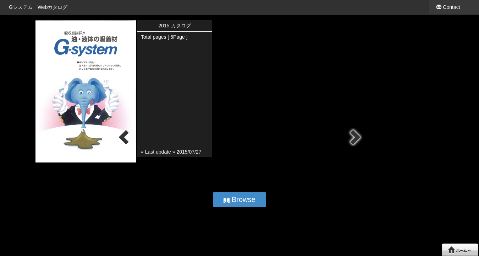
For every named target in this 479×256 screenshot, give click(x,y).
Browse (239, 199)
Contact (448, 7)
